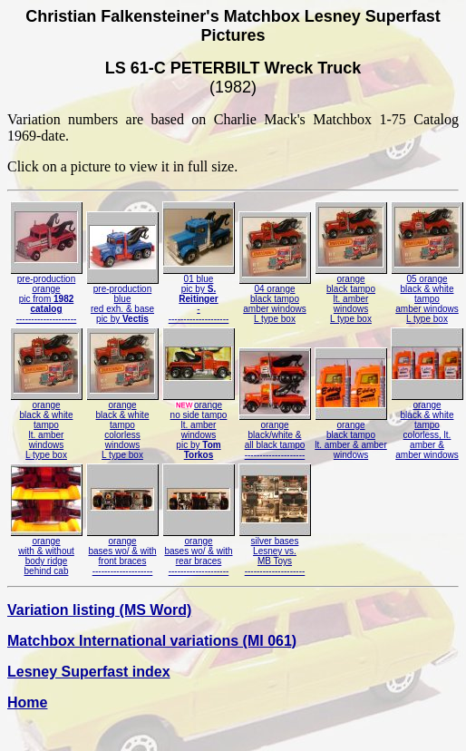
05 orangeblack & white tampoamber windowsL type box (427, 295)
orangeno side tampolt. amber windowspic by (198, 426)
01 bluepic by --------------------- (198, 295)
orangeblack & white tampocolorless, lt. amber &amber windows (427, 426)
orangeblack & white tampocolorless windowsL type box (122, 426)
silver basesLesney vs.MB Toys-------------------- (274, 552)
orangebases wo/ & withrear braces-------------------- (198, 552)
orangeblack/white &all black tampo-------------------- (274, 436)
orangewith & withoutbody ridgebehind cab (46, 552)
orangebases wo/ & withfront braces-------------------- (122, 552)
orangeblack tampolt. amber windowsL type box (351, 295)
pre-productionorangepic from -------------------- (46, 295)
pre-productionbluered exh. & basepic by (122, 300)
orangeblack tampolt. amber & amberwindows (351, 436)
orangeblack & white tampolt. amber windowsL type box (46, 426)
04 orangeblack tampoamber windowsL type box (274, 300)
